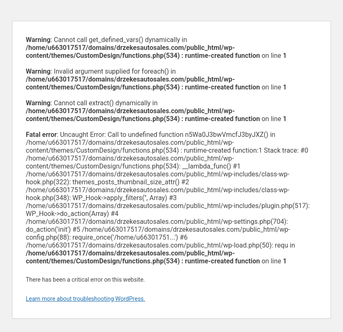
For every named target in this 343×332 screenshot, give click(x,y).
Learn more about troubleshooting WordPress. (85, 298)
